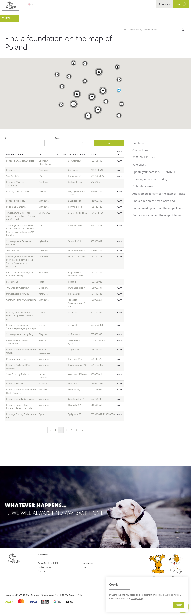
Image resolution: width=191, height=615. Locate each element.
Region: (58, 138)
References (139, 164)
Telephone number (77, 154)
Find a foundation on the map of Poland (157, 215)
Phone (94, 154)
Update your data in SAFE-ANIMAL (154, 172)
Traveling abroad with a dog (149, 179)
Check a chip (44, 571)
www (119, 160)
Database (138, 143)
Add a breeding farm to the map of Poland (158, 193)
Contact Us (88, 562)
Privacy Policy (137, 598)
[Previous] (50, 430)
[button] (119, 90)
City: (7, 138)
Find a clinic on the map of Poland (153, 200)
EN (29, 4)
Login (85, 566)
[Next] (82, 430)
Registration (164, 4)
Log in (181, 4)
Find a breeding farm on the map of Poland (159, 208)
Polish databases (142, 186)
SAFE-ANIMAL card (144, 157)
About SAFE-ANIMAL (48, 562)
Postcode (61, 154)
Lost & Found (44, 566)
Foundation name (15, 154)
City (41, 154)
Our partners (140, 150)
